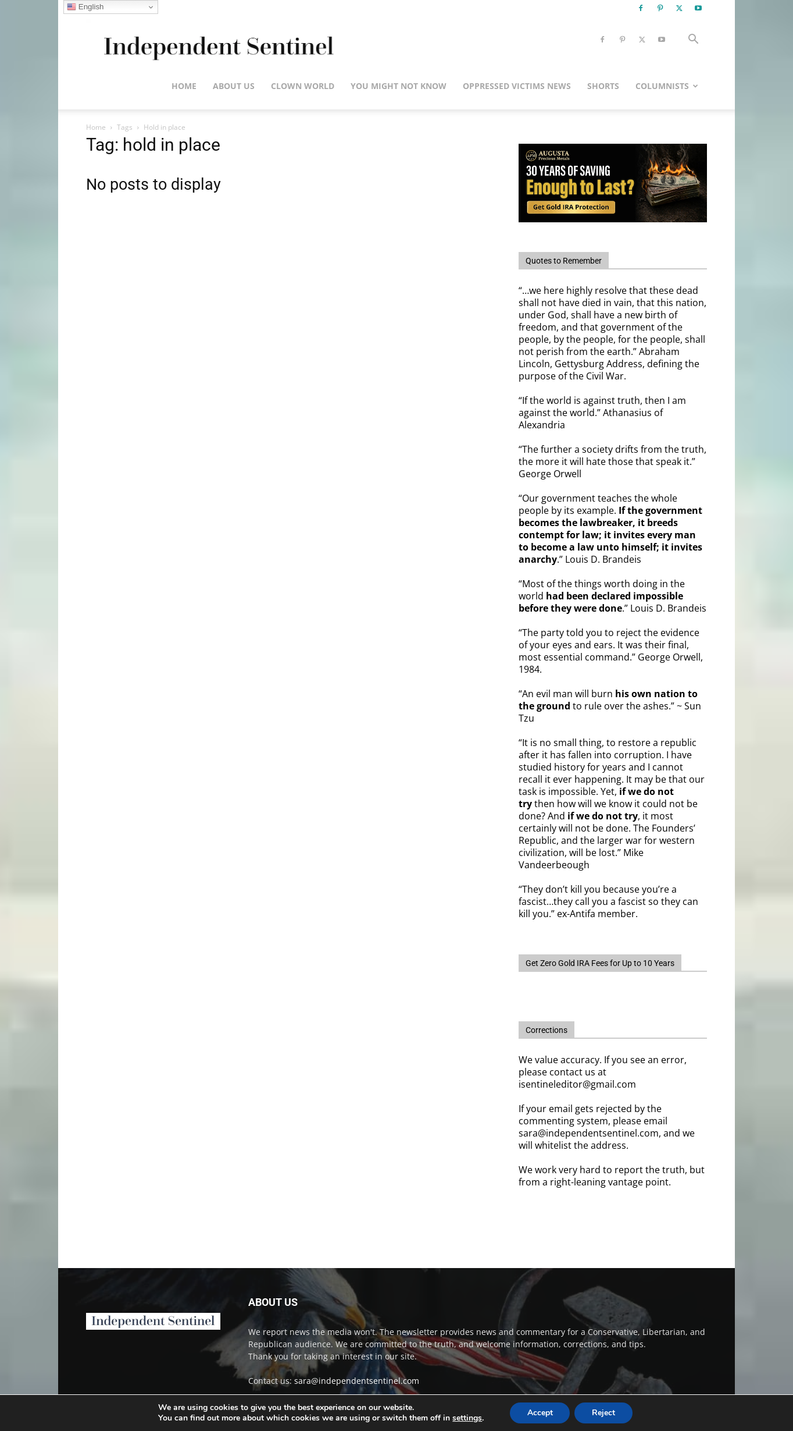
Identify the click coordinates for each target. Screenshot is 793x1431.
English (85, 7)
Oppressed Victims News (517, 85)
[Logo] (216, 39)
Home (184, 85)
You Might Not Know (398, 85)
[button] (693, 40)
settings (467, 1418)
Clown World (302, 85)
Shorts (603, 85)
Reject (603, 1412)
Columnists (666, 85)
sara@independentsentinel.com (356, 1380)
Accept (539, 1412)
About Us (234, 85)
